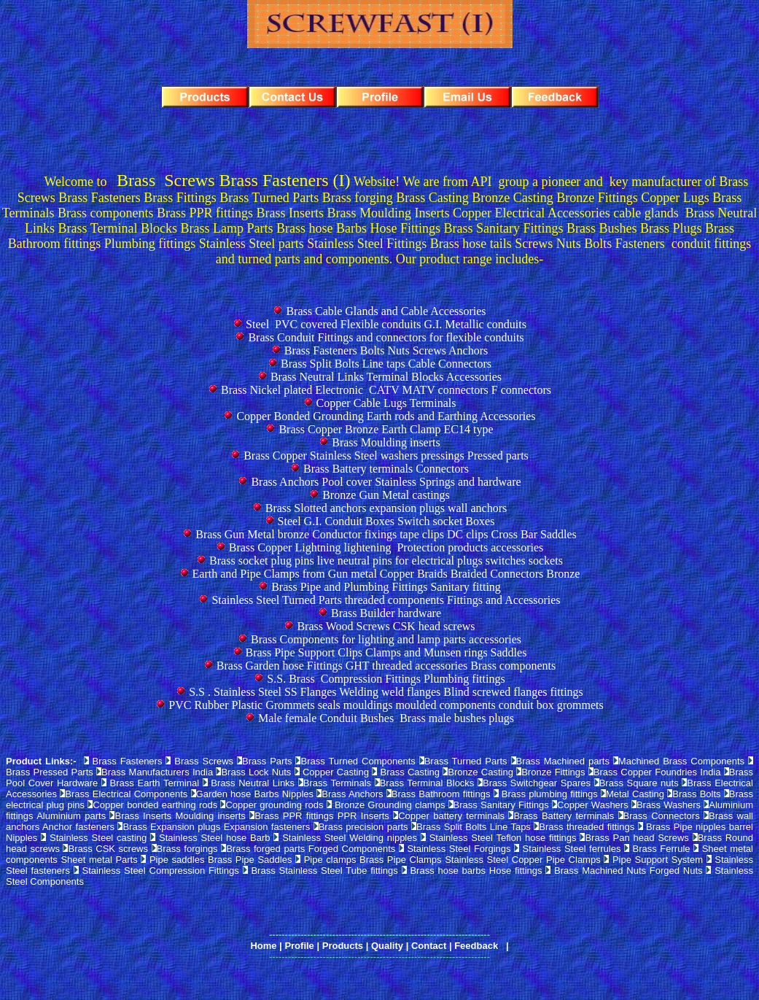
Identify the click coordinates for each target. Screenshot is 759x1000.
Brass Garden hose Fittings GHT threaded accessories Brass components (386, 665)
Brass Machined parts (563, 761)
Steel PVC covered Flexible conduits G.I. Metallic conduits (386, 324)
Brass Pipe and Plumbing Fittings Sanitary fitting (386, 587)
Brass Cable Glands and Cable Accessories (386, 311)
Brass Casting (410, 772)
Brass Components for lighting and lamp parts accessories (386, 639)
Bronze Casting (480, 772)
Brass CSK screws (108, 848)
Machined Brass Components (681, 761)
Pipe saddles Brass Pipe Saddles (220, 859)
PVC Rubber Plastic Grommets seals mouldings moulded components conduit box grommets (385, 705)
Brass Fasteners (127, 761)
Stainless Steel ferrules (573, 848)
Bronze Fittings (553, 772)
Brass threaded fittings (586, 826)
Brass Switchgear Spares (537, 783)
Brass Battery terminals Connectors (386, 468)
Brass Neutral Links (253, 783)
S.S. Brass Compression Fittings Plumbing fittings (386, 679)
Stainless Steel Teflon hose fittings (503, 837)
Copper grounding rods (274, 804)
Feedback (476, 945)
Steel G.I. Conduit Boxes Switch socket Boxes (386, 521)
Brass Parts (268, 761)
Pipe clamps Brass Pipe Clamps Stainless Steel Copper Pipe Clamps (452, 859)
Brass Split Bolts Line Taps (473, 826)
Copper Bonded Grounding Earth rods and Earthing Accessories (385, 416)
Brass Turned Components (357, 761)
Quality (387, 945)
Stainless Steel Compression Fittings (160, 870)
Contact (428, 945)
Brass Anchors (352, 793)
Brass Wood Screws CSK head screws (386, 626)
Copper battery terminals (451, 815)
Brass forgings (187, 848)
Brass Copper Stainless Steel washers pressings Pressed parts (386, 455)
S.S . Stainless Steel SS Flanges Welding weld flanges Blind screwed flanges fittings (386, 692)
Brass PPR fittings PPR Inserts (321, 815)
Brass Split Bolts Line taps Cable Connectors (386, 363)
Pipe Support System (657, 859)
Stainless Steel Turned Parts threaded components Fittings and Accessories (385, 600)
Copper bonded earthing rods (155, 804)
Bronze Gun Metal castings (386, 495)
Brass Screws (203, 761)
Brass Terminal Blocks (427, 783)
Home (263, 945)
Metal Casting (635, 793)
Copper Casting (336, 772)
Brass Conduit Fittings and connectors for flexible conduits (385, 337)
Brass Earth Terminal (154, 783)
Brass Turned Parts (465, 761)
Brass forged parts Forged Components (310, 848)
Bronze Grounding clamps (390, 804)
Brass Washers (669, 804)
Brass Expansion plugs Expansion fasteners (216, 826)
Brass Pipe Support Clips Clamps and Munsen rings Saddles (386, 652)
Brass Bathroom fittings (441, 793)
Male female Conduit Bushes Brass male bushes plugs (386, 718)
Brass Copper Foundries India (657, 772)
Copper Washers (592, 804)
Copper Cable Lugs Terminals (386, 403)
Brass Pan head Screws (636, 837)
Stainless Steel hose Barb (214, 837)
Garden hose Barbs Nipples (255, 793)
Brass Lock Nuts (256, 772)
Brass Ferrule (663, 848)
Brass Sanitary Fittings (501, 804)
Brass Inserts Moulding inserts (179, 815)
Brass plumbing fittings (550, 793)
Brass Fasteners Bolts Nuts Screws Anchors (386, 350)
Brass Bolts (696, 793)
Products (342, 945)
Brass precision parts (363, 826)
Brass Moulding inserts (386, 442)
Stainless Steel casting (98, 837)
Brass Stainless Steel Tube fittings (324, 870)
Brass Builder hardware (386, 613)
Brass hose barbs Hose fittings (477, 870)
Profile (299, 945)
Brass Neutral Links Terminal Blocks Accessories (386, 377)
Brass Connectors (661, 815)
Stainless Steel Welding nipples (351, 837)
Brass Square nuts (639, 783)
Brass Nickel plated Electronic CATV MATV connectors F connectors (386, 390)
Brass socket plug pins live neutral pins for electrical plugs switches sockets (386, 560)
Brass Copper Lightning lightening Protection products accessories (386, 547)
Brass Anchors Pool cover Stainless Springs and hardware (386, 482)
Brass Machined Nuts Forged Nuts (628, 870)
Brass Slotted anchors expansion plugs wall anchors (386, 508)
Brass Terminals (337, 783)
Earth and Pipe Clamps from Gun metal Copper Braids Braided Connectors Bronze (386, 573)
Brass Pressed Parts (49, 772)
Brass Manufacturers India (157, 772)
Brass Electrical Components (126, 793)
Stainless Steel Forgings (460, 848)
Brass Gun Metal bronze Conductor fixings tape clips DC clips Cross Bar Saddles (386, 534)
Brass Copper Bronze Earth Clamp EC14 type (386, 429)
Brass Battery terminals (563, 815)
